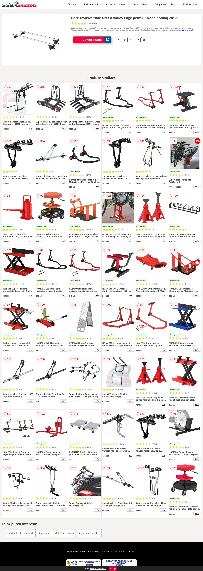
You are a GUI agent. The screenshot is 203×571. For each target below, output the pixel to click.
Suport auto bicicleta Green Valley (56, 533)
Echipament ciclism (165, 4)
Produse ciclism (191, 4)
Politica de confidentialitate (102, 551)
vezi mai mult (187, 30)
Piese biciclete (139, 4)
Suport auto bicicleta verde (20, 533)
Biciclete (72, 4)
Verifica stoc (97, 39)
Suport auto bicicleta (89, 533)
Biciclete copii (91, 4)
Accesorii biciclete (115, 4)
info (30, 128)
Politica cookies (127, 551)
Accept (112, 568)
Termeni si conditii (76, 551)
